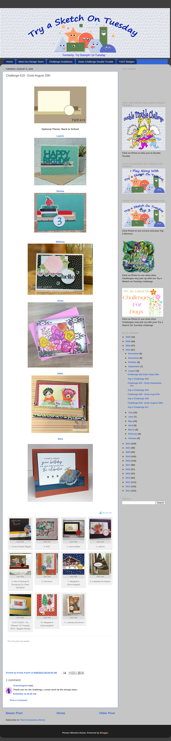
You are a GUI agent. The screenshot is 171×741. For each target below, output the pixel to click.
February (133, 434)
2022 (128, 443)
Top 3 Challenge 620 (138, 379)
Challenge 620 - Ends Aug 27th (144, 394)
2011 (128, 490)
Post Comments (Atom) (32, 720)
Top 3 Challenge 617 (138, 407)
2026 (128, 337)
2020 (128, 452)
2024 (128, 345)
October (132, 362)
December (133, 353)
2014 (128, 478)
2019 (128, 456)
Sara (60, 439)
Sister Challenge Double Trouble (95, 61)
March (131, 429)
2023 (128, 350)
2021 (128, 448)
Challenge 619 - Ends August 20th (145, 403)
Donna (60, 191)
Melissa (60, 241)
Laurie (60, 136)
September (134, 366)
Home (9, 61)
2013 (128, 482)
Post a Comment (18, 700)
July (130, 412)
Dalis (60, 373)
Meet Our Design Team (31, 61)
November (134, 358)
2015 (128, 473)
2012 (128, 486)
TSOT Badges (126, 61)
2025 (128, 341)
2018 (128, 460)
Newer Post (14, 713)
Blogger (104, 733)
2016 (128, 469)
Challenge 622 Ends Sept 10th (143, 374)
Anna (60, 300)
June (131, 417)
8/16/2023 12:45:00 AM (24, 694)
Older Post (107, 713)
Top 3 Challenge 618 (138, 398)
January (132, 438)
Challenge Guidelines (60, 61)
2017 (128, 465)
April (131, 425)
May (130, 421)
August (132, 371)
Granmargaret (20, 685)
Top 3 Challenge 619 (138, 390)
